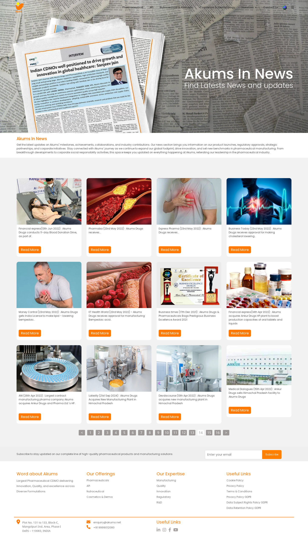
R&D (160, 502)
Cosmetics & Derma (102, 497)
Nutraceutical (97, 491)
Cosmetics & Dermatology (217, 7)
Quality (162, 486)
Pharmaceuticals (99, 480)
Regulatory (164, 497)
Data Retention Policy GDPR (247, 508)
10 (167, 432)
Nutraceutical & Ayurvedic (176, 7)
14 (201, 432)
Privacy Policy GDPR (241, 497)
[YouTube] (176, 530)
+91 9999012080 (104, 527)
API (151, 7)
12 (184, 432)
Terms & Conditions (241, 491)
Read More (30, 249)
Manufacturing (168, 480)
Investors (247, 7)
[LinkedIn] (159, 530)
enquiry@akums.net (107, 522)
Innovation (164, 491)
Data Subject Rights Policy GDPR (250, 502)
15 (209, 432)
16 (218, 432)
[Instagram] (165, 530)
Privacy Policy (236, 486)
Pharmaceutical (132, 7)
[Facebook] (170, 530)
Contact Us (270, 7)
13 (192, 432)
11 (175, 432)
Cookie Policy (236, 480)
